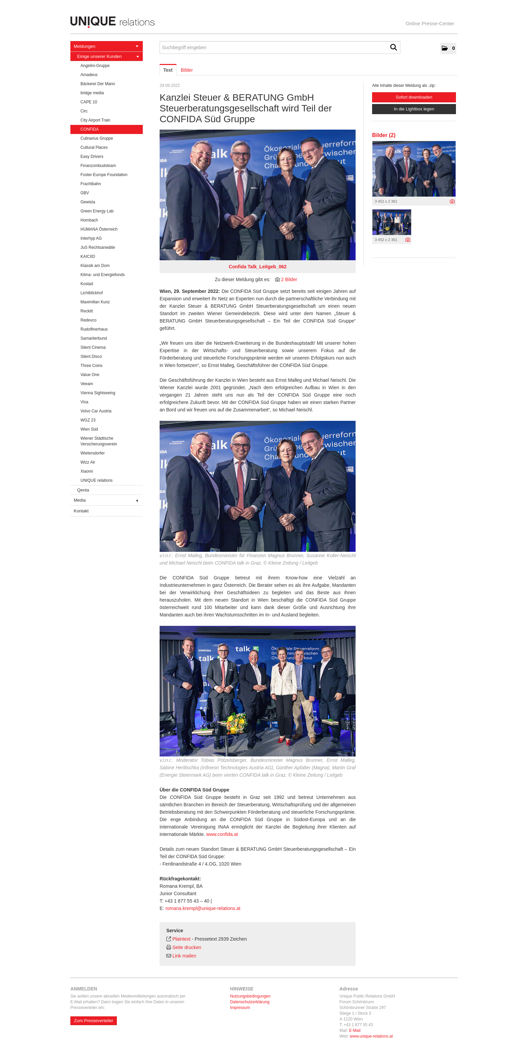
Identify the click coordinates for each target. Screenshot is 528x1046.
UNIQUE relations (96, 480)
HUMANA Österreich (99, 229)
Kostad (86, 283)
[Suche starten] (393, 47)
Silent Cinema (93, 347)
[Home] (264, 22)
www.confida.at (221, 834)
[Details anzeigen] (452, 202)
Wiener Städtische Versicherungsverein (98, 441)
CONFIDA (89, 129)
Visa (84, 402)
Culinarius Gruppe (96, 138)
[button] (448, 48)
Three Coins (91, 365)
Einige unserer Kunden (108, 56)
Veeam (86, 383)
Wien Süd (89, 429)
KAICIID (87, 256)
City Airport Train (95, 120)
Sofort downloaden (414, 97)
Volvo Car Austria (95, 411)
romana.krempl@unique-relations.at (202, 908)
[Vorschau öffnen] (258, 195)
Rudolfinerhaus (94, 329)
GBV (84, 193)
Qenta (83, 490)
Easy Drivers (91, 156)
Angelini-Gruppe (95, 65)
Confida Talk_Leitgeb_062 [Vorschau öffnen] (258, 266)
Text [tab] (168, 70)
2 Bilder (289, 279)
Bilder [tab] (187, 70)
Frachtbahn (90, 183)
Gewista (87, 202)
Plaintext (181, 939)
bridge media (92, 93)
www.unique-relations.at (371, 1036)
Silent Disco (91, 356)
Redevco (88, 320)
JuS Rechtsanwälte (97, 247)
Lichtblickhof (91, 293)
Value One (89, 374)
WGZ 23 (88, 420)
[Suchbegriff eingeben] (280, 47)
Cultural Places (94, 147)
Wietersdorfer (92, 453)
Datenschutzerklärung (249, 1002)
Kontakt (81, 510)
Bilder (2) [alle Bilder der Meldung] (383, 135)
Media (106, 500)
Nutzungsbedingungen (250, 996)
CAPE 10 (88, 102)
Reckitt (86, 311)
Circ (84, 111)
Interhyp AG (91, 238)
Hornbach (89, 220)
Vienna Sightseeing (97, 393)
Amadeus (89, 74)
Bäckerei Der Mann (97, 83)
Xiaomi (86, 471)
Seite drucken (186, 947)
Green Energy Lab (96, 211)
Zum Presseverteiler (93, 1020)
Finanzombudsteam (98, 165)
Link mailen (184, 955)
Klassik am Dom (95, 265)
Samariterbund (93, 338)
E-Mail (355, 1030)
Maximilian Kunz (95, 302)
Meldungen (106, 46)
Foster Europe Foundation (103, 174)
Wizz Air (87, 462)
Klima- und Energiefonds (102, 274)
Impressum (240, 1007)
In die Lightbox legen (414, 108)
